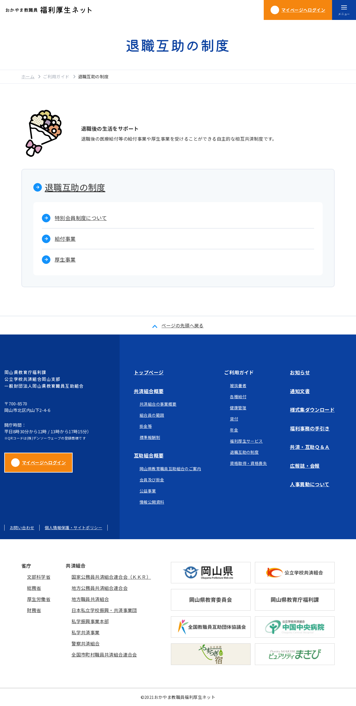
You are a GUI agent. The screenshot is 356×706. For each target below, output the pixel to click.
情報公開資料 (152, 502)
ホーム (27, 76)
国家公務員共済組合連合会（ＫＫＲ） (111, 576)
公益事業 (148, 491)
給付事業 (65, 238)
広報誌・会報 (305, 465)
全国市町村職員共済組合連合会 (104, 654)
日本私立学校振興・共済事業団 (104, 610)
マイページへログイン (38, 462)
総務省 (34, 587)
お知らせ (300, 372)
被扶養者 (238, 385)
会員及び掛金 (152, 480)
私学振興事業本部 (90, 621)
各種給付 (238, 396)
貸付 (234, 419)
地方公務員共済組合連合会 (99, 587)
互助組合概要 (148, 455)
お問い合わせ (22, 527)
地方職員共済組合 (90, 599)
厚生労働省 (38, 599)
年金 (234, 430)
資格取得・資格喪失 (248, 463)
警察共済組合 (85, 643)
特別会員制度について (81, 217)
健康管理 (238, 408)
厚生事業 (65, 259)
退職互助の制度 (75, 187)
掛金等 (146, 426)
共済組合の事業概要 (158, 404)
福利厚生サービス (246, 441)
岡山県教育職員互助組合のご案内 (170, 468)
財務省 (34, 610)
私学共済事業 (85, 632)
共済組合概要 (148, 391)
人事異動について (309, 484)
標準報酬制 (150, 437)
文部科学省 (38, 576)
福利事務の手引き (310, 428)
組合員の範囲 (152, 415)
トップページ (148, 372)
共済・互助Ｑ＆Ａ (310, 446)
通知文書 (300, 391)
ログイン (298, 10)
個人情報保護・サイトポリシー (73, 527)
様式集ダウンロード (312, 409)
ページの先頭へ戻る (182, 325)
